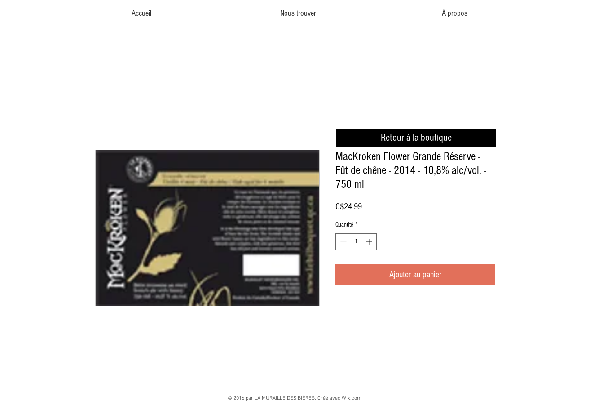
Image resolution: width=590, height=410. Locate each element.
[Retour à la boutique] (416, 138)
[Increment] (369, 242)
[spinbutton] (356, 242)
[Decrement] (342, 242)
